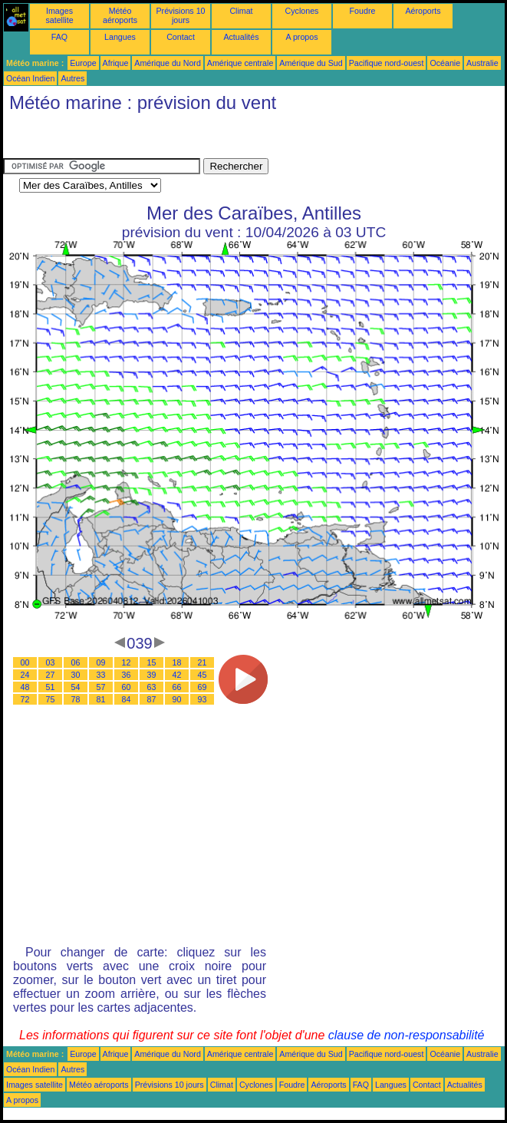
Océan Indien (30, 78)
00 (25, 662)
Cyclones (302, 10)
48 (25, 687)
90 (177, 699)
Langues (120, 36)
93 (202, 699)
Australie (482, 63)
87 (151, 699)
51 (50, 687)
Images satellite (59, 15)
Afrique (116, 63)
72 (25, 699)
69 (202, 687)
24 (25, 674)
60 (126, 687)
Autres (72, 78)
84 (126, 699)
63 (151, 687)
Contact (180, 36)
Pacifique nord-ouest (386, 63)
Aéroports (422, 10)
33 (101, 674)
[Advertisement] (126, 139)
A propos (301, 36)
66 (177, 687)
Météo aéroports (120, 15)
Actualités (240, 36)
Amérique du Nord (167, 63)
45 (202, 674)
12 (126, 662)
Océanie (445, 63)
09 (101, 662)
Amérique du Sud (310, 63)
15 (151, 662)
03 (50, 662)
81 (101, 699)
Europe (83, 63)
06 (76, 662)
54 (76, 687)
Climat (240, 10)
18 (177, 662)
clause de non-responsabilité (406, 1035)
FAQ (59, 36)
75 (50, 699)
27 (50, 674)
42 (177, 674)
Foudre (363, 10)
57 (101, 687)
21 (202, 662)
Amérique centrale (240, 63)
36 (126, 674)
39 (151, 674)
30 (76, 674)
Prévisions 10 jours (181, 15)
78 (76, 699)
